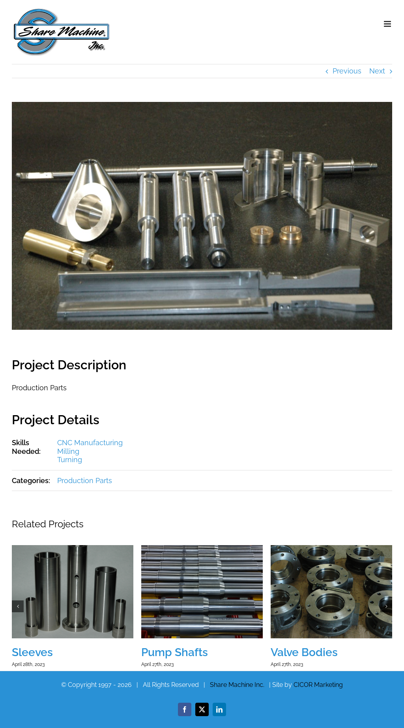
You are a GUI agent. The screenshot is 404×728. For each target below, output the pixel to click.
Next (377, 71)
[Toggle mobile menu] (388, 24)
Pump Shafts (174, 652)
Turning (69, 459)
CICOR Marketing (318, 684)
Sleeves (32, 652)
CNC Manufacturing (90, 442)
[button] (18, 606)
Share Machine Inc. (237, 684)
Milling (68, 451)
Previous (347, 71)
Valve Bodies (304, 652)
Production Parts (84, 480)
